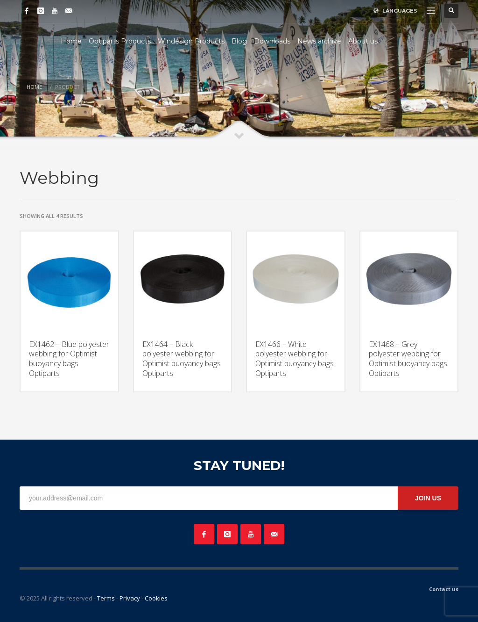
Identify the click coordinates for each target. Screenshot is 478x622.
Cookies (156, 598)
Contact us (443, 589)
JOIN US (428, 498)
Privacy (130, 598)
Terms (106, 598)
